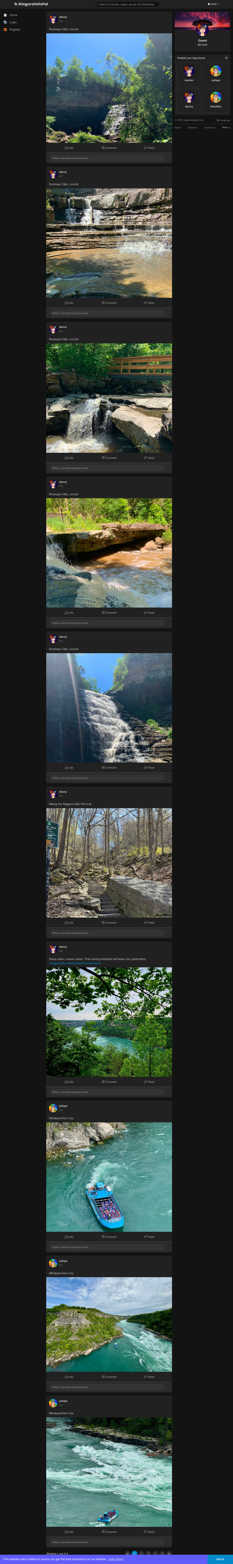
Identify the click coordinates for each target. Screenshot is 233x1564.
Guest (202, 40)
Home (10, 15)
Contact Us (210, 127)
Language (223, 120)
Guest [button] (213, 4)
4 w (61, 21)
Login (10, 22)
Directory (192, 127)
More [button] (226, 127)
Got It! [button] (220, 1559)
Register (12, 29)
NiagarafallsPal (31, 4)
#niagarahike (57, 963)
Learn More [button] (115, 1559)
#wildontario (92, 963)
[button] (127, 4)
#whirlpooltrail (75, 963)
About (178, 127)
